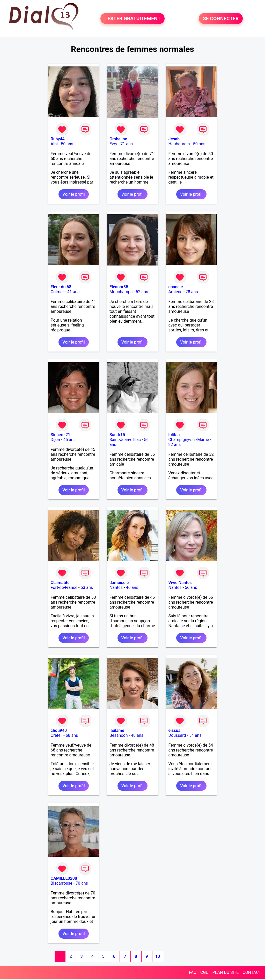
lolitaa (174, 434)
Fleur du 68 (61, 286)
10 (157, 956)
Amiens (175, 291)
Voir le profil (73, 194)
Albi (54, 143)
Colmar (57, 291)
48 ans (137, 735)
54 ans (195, 735)
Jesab (174, 138)
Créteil (57, 735)
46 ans (132, 587)
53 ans (86, 587)
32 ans (174, 444)
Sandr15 (117, 434)
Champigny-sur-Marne (188, 439)
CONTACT (251, 972)
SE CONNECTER (221, 18)
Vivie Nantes (180, 582)
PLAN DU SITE (225, 972)
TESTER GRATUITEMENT (133, 18)
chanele (175, 286)
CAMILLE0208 (64, 878)
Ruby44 (58, 138)
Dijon (55, 439)
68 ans (72, 735)
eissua (174, 730)
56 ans (191, 587)
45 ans (69, 439)
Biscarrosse (61, 883)
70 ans (82, 883)
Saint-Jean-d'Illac (125, 439)
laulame (116, 730)
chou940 (59, 730)
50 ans (67, 143)
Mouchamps (120, 291)
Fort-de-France (64, 587)
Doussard (177, 735)
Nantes (116, 587)
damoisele (119, 582)
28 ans (192, 291)
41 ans (73, 291)
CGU (204, 972)
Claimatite (60, 582)
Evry (113, 143)
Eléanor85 (118, 286)
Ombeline (118, 138)
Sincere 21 (60, 434)
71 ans (126, 143)
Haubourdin (179, 143)
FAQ (192, 972)
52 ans (142, 291)
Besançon (118, 735)
